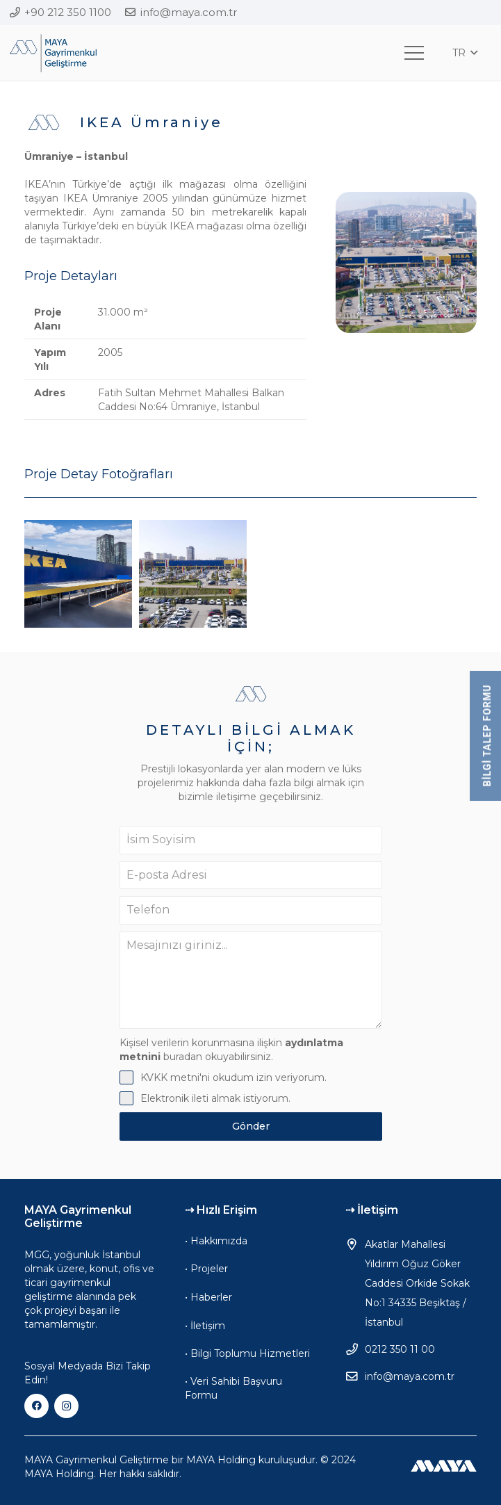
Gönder (251, 1126)
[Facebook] (36, 1406)
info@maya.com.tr (409, 1376)
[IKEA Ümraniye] (78, 574)
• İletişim (205, 1325)
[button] (465, 53)
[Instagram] (66, 1406)
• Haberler (208, 1297)
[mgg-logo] (53, 53)
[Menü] (414, 52)
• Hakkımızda (216, 1241)
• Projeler (206, 1268)
